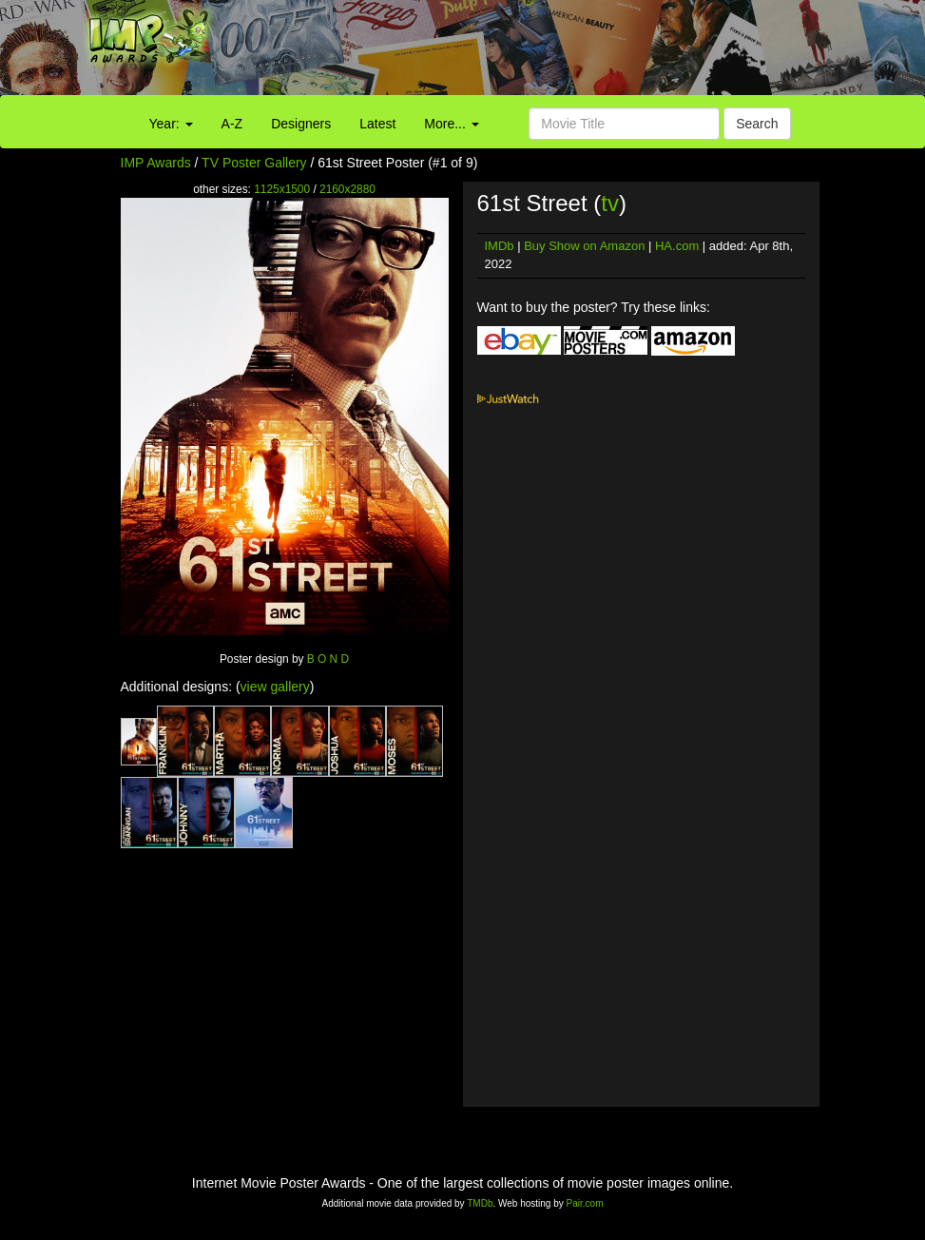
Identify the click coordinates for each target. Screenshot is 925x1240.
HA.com (677, 246)
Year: (171, 123)
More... (451, 123)
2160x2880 (347, 189)
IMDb (499, 246)
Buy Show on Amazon (584, 246)
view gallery (275, 686)
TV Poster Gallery (254, 162)
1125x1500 (282, 189)
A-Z (232, 123)
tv (610, 203)
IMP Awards (156, 162)
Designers (301, 123)
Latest (377, 123)
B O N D (328, 659)
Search (757, 123)
